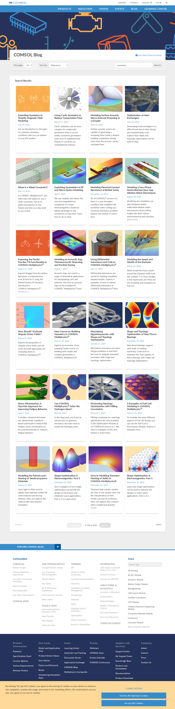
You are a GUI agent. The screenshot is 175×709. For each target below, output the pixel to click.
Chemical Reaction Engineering (21, 573)
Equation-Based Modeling (82, 579)
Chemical (18, 564)
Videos (103, 8)
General (76, 564)
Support (122, 3)
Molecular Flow (48, 625)
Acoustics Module (135, 579)
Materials (75, 599)
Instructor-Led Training (75, 653)
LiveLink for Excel (107, 574)
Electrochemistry (20, 586)
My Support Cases (124, 656)
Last (158, 524)
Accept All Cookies (134, 703)
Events (119, 8)
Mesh (73, 604)
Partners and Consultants (121, 667)
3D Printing (133, 570)
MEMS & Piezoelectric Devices (109, 606)
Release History (20, 670)
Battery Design (19, 567)
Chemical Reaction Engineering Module (141, 607)
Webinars (94, 648)
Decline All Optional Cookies (134, 695)
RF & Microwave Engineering (49, 589)
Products (64, 8)
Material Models (107, 601)
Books (41, 670)
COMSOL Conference (100, 662)
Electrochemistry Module (138, 627)
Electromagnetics (53, 564)
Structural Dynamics (109, 612)
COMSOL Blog (71, 667)
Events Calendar (97, 657)
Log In (159, 3)
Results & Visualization (80, 624)
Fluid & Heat (49, 605)
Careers (144, 653)
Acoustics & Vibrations (109, 592)
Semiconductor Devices (52, 595)
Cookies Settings (134, 688)
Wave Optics (47, 599)
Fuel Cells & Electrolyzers (23, 595)
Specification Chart (22, 656)
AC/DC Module (134, 575)
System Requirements (23, 665)
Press (143, 657)
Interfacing (107, 564)
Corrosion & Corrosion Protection (22, 580)
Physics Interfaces (79, 620)
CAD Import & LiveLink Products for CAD (110, 568)
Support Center (123, 651)
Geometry (75, 583)
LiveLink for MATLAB (109, 579)
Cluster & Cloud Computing (78, 573)
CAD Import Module (137, 593)
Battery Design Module (138, 584)
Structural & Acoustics (108, 587)
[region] (87, 695)
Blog (134, 8)
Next (105, 525)
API (72, 567)
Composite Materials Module (140, 613)
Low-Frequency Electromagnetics (49, 573)
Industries (85, 8)
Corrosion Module (135, 622)
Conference (133, 618)
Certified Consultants (137, 597)
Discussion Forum (72, 657)
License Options (20, 661)
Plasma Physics (48, 579)
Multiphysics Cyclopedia (75, 672)
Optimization (76, 615)
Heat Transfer (48, 616)
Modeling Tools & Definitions (78, 609)
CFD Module (133, 602)
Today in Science (110, 623)
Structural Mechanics (109, 617)
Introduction (76, 595)
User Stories (44, 660)
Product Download (124, 678)
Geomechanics (106, 596)
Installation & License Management (80, 589)
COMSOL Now (21, 601)
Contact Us (146, 662)
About (144, 648)
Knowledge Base (123, 661)
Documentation (123, 673)
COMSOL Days (97, 653)
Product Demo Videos (49, 655)
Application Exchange (74, 662)
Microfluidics (47, 620)
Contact (134, 3)
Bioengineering (134, 588)
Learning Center (156, 8)
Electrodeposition (20, 590)
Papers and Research (48, 665)
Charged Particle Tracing (52, 567)
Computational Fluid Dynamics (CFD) (50, 610)
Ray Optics (46, 583)
